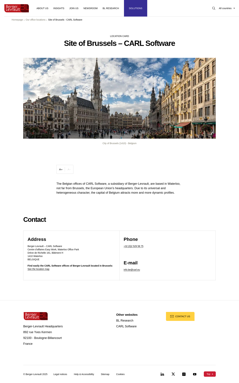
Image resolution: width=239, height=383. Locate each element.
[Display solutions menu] (135, 8)
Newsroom (90, 8)
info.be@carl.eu (132, 269)
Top (208, 374)
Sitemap (105, 374)
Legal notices (60, 374)
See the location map (38, 269)
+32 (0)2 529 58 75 (133, 246)
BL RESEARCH (111, 8)
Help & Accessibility (84, 374)
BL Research (124, 320)
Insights (58, 8)
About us (42, 8)
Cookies (120, 374)
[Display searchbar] (213, 8)
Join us (73, 8)
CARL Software (126, 326)
